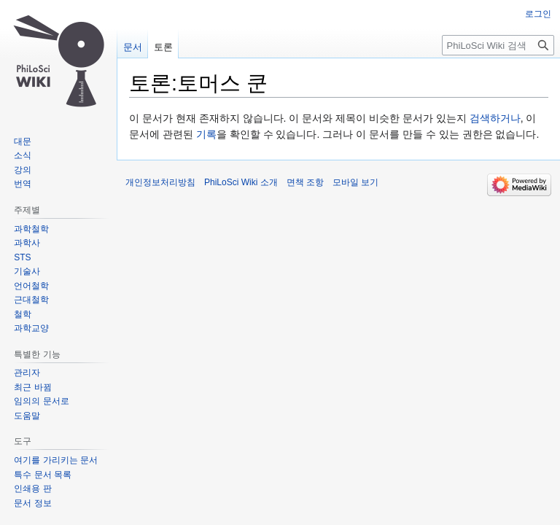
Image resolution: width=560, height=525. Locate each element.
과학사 (27, 243)
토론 (163, 47)
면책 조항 (305, 182)
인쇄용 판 (32, 488)
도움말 (27, 416)
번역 (22, 184)
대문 (22, 141)
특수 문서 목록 (42, 475)
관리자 (27, 373)
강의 (22, 170)
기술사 (27, 271)
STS (22, 257)
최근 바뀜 (32, 387)
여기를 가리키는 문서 (56, 460)
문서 (132, 47)
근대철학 (31, 300)
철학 (22, 314)
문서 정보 (32, 503)
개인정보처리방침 (160, 182)
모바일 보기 (355, 182)
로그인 (538, 14)
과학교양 (31, 328)
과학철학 (31, 229)
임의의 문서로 (41, 401)
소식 (22, 155)
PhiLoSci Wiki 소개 (241, 182)
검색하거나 (495, 118)
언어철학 (31, 286)
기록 (206, 134)
